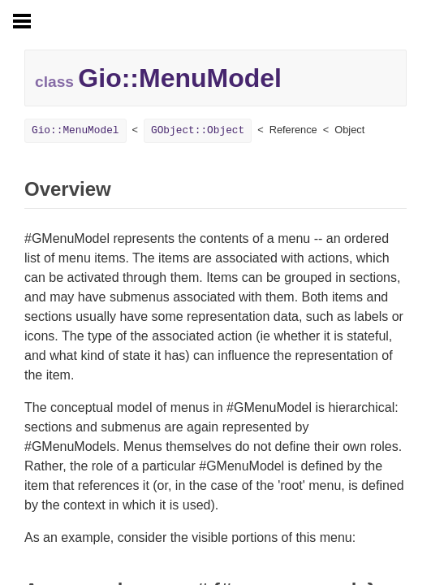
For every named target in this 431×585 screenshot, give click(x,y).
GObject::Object (197, 130)
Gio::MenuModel (75, 130)
